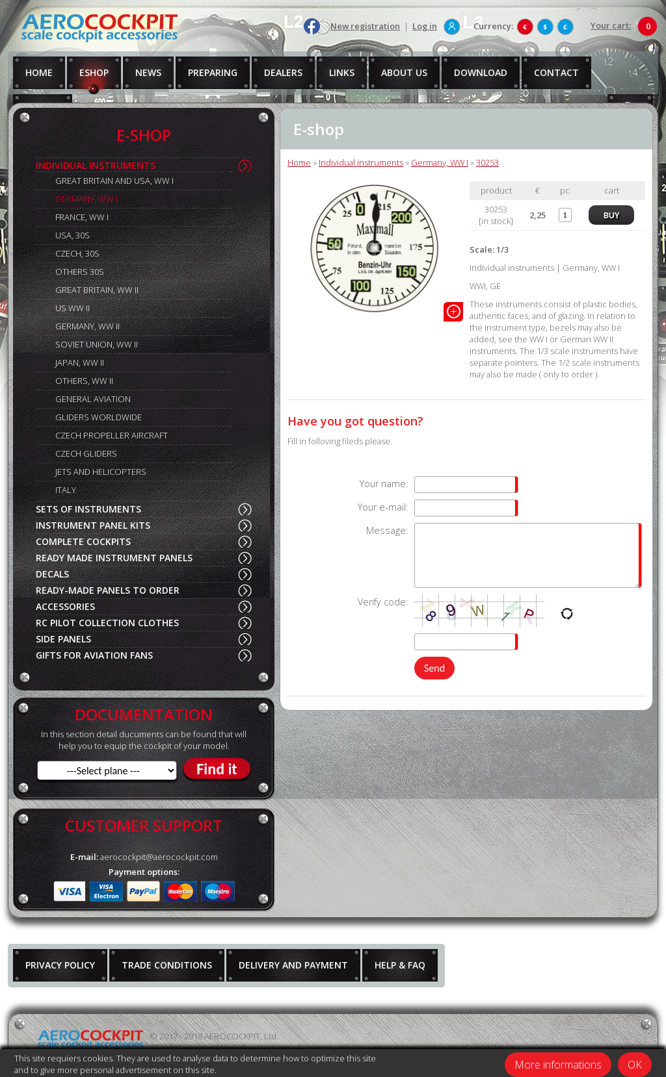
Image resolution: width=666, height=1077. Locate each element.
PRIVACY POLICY (60, 965)
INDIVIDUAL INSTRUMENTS (95, 165)
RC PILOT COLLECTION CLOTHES (107, 622)
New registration (365, 26)
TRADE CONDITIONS (167, 965)
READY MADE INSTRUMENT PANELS (114, 557)
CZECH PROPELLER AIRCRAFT (111, 435)
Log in (424, 26)
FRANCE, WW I (82, 217)
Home (299, 162)
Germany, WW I (439, 162)
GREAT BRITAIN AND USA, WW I (114, 180)
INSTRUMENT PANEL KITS (93, 525)
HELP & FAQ (400, 965)
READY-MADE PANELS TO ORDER (108, 590)
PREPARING (212, 72)
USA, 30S (72, 235)
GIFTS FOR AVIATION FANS (94, 655)
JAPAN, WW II (79, 362)
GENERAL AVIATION (93, 399)
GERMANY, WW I (86, 199)
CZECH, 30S (77, 253)
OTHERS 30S (79, 271)
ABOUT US (404, 72)
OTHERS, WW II (84, 380)
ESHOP (94, 72)
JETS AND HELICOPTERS (100, 471)
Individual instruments (361, 162)
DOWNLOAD (480, 72)
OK (635, 1065)
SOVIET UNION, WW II (96, 344)
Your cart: (611, 25)
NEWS (148, 72)
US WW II (72, 308)
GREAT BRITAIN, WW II (97, 290)
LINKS (341, 72)
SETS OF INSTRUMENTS (88, 509)
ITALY (65, 490)
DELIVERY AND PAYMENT (293, 965)
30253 (487, 162)
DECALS (52, 574)
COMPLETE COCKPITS (83, 541)
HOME (39, 72)
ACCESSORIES (65, 606)
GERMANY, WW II (87, 326)
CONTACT (556, 72)
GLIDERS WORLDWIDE (98, 417)
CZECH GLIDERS (86, 453)
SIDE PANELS (63, 639)
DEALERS (283, 72)
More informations (558, 1065)
